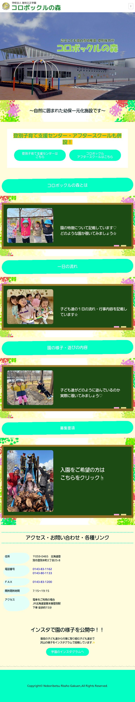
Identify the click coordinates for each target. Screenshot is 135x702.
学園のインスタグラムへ (67, 651)
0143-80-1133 (42, 573)
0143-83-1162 (42, 569)
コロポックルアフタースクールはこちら (95, 155)
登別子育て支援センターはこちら (40, 155)
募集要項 (67, 428)
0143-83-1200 (42, 582)
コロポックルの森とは (67, 185)
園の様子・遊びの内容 (67, 347)
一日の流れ (67, 266)
